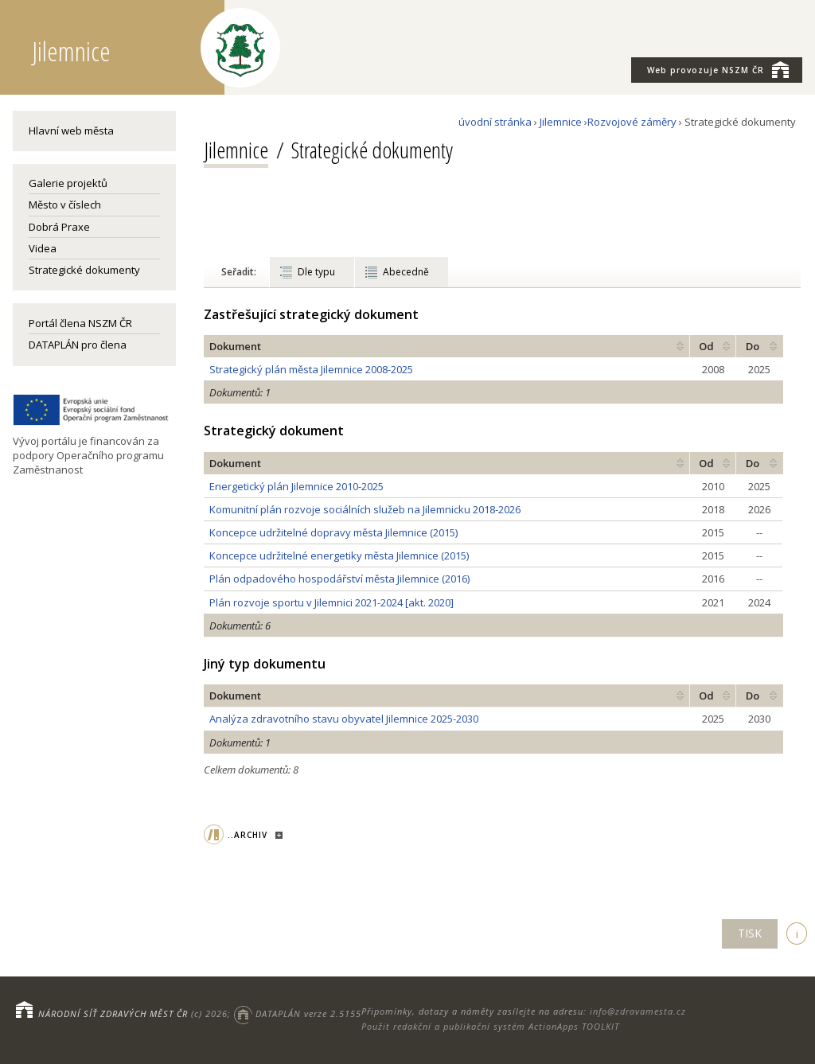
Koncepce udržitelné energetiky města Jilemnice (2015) (339, 555)
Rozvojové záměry (632, 122)
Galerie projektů (68, 183)
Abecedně (406, 272)
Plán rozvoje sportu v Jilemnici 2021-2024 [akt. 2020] (331, 602)
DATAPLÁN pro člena (78, 344)
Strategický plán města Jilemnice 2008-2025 (311, 369)
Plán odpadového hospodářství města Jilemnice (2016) (339, 578)
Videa (43, 248)
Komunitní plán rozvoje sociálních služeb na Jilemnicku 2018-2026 (365, 509)
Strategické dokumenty (84, 270)
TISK (750, 933)
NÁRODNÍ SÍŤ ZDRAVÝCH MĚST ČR (113, 1013)
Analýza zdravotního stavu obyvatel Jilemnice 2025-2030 (343, 718)
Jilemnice (561, 122)
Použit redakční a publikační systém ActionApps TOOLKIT (490, 1026)
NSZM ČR (718, 69)
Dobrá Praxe (59, 227)
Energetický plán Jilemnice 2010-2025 (296, 486)
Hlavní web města (71, 130)
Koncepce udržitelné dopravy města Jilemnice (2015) (333, 532)
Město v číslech (65, 204)
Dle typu (316, 272)
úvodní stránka (495, 122)
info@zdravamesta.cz (638, 1011)
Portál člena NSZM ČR (80, 323)
